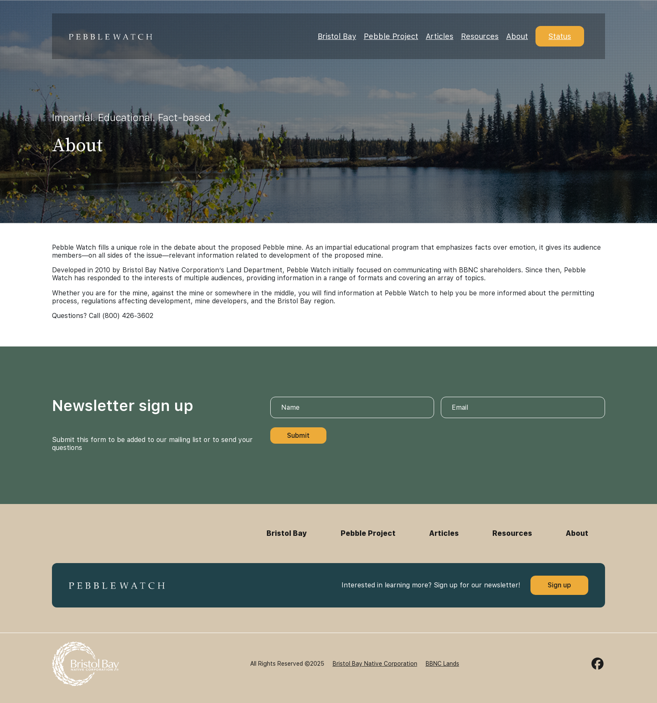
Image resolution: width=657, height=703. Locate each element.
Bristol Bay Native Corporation (375, 663)
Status (559, 36)
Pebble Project (391, 36)
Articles (439, 36)
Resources (480, 36)
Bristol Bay (337, 36)
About (517, 36)
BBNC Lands (442, 663)
